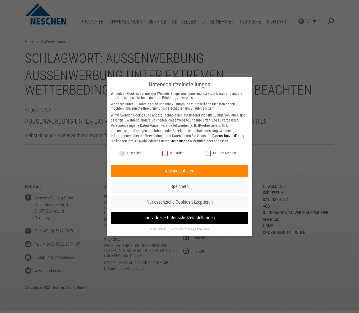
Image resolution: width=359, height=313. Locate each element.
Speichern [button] (180, 186)
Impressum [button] (203, 229)
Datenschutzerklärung (228, 136)
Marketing (173, 153)
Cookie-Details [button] (158, 229)
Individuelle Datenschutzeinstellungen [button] (179, 217)
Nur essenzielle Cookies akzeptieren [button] (179, 202)
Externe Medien (221, 153)
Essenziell (130, 153)
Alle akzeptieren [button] (179, 171)
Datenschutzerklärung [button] (182, 229)
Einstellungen (179, 141)
